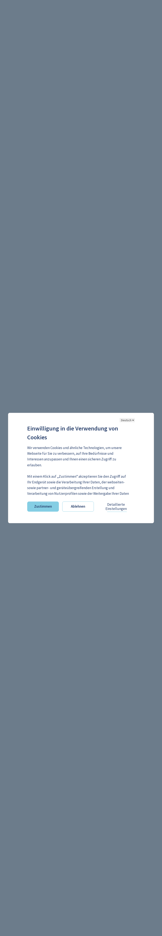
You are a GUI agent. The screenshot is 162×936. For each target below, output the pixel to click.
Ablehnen (78, 506)
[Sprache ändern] (127, 420)
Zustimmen (43, 506)
